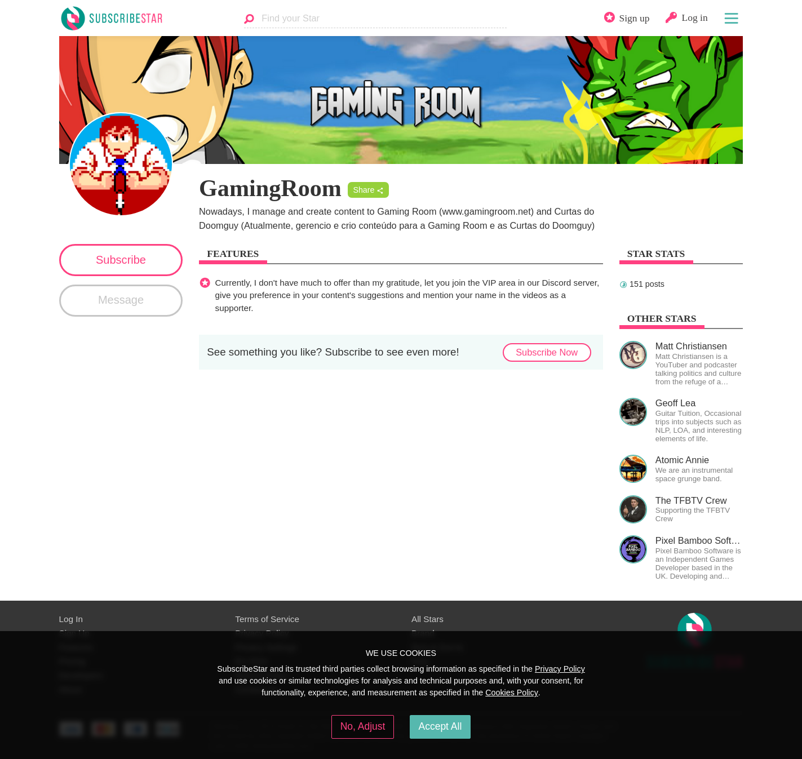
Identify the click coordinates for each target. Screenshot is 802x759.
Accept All (440, 726)
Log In (71, 619)
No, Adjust (363, 726)
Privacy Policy (560, 668)
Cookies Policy (511, 692)
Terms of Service (267, 619)
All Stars (427, 619)
